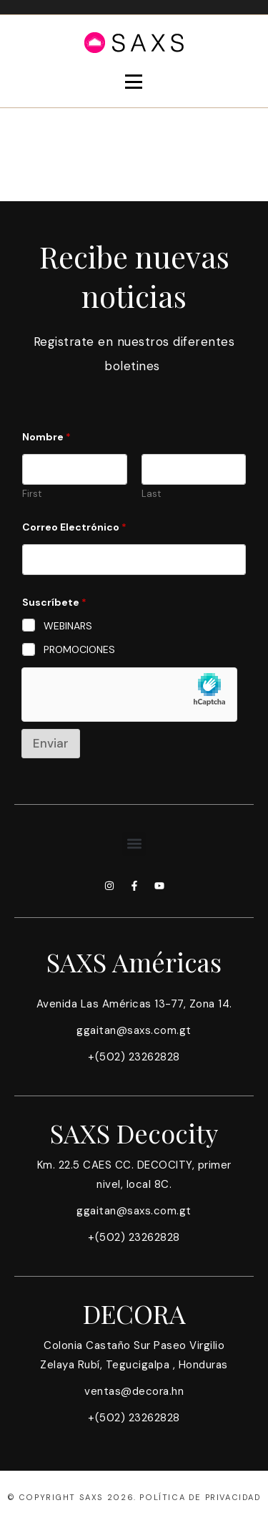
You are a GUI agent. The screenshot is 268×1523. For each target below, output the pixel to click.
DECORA (134, 1313)
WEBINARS (68, 625)
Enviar (51, 743)
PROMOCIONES (79, 649)
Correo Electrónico (74, 527)
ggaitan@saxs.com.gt (134, 1030)
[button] (134, 844)
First (31, 494)
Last (151, 494)
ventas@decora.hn (134, 1391)
